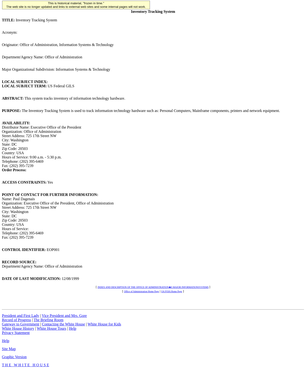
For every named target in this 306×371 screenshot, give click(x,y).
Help (72, 328)
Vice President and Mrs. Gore (64, 316)
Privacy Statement (16, 333)
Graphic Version (14, 357)
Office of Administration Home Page (141, 291)
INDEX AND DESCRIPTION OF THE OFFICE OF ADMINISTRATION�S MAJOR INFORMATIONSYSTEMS (153, 287)
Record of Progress (16, 320)
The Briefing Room (48, 320)
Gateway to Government (20, 324)
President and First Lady (20, 316)
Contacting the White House (63, 324)
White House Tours (51, 328)
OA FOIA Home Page (171, 291)
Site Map (9, 349)
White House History (18, 328)
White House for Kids (104, 324)
